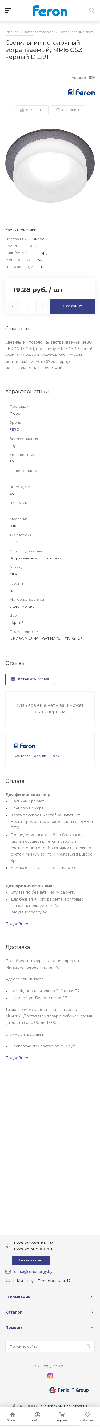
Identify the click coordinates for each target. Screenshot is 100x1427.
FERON (31, 246)
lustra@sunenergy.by (33, 1271)
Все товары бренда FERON (36, 756)
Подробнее (16, 923)
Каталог (13, 1312)
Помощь (14, 1327)
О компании (18, 1297)
